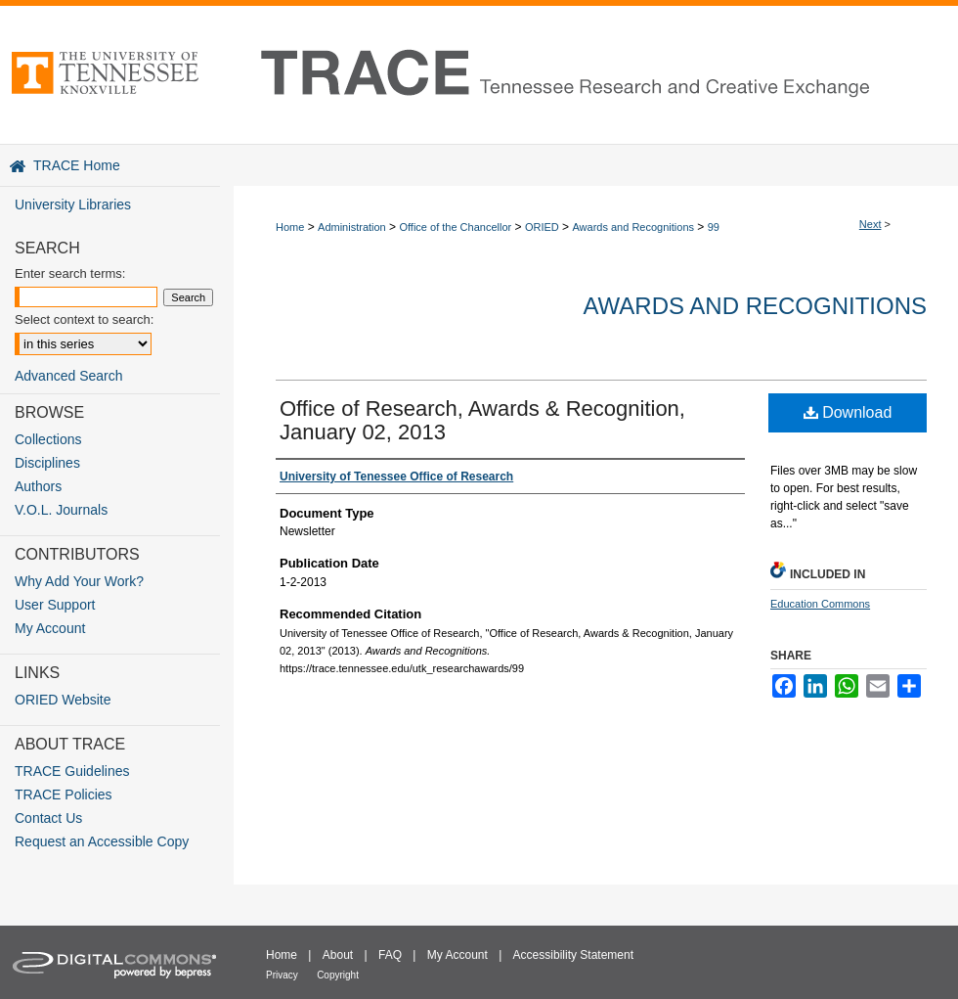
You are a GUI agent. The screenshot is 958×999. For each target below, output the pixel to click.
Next (870, 224)
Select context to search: (84, 319)
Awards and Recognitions (633, 227)
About (338, 955)
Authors (38, 486)
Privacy (282, 975)
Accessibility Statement (573, 955)
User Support (55, 605)
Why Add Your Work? (79, 581)
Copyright (338, 975)
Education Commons (820, 604)
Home (290, 227)
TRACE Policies (63, 794)
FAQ (390, 955)
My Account (50, 628)
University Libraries (73, 204)
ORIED (542, 227)
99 (713, 227)
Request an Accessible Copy (102, 841)
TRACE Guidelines (72, 771)
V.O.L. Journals (61, 510)
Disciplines (47, 463)
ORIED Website (63, 699)
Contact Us (48, 818)
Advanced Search (69, 376)
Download (848, 412)
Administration (352, 227)
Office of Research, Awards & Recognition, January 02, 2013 (482, 420)
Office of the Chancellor (455, 227)
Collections (48, 439)
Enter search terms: (70, 273)
